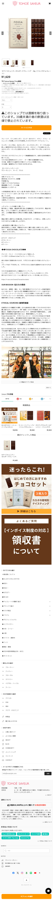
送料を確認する (20, 91)
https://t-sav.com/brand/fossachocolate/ (15, 279)
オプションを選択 (26, 896)
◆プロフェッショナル (9, 619)
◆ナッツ (5, 642)
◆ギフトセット (7, 656)
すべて (7, 399)
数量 (3, 104)
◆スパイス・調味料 (8, 638)
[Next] (50, 33)
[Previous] (3, 33)
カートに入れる (26, 128)
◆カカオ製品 (6, 610)
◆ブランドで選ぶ (8, 606)
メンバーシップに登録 (8, 83)
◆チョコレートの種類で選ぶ (11, 601)
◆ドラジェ (5, 615)
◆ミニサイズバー (8, 624)
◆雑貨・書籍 (6, 647)
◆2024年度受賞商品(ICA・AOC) (12, 651)
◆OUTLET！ (6, 592)
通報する (48, 387)
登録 (48, 773)
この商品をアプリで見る (26, 382)
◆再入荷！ (5, 597)
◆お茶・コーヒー (8, 629)
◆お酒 (4, 633)
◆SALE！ (5, 588)
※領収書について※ (8, 574)
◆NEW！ (5, 583)
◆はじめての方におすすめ (10, 579)
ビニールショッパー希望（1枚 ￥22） (13, 97)
